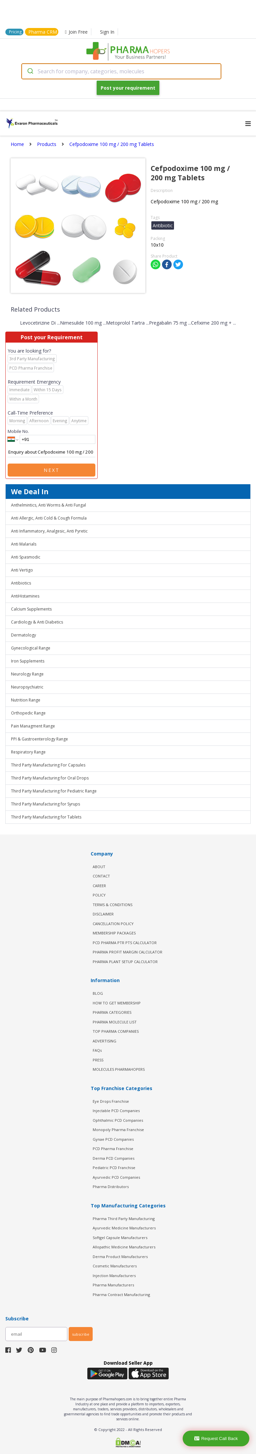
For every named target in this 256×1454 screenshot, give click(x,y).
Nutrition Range (25, 700)
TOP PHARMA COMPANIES (116, 1031)
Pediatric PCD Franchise (114, 1167)
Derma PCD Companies (113, 1158)
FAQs (97, 1050)
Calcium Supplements (31, 609)
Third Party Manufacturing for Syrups (45, 804)
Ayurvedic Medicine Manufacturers (124, 1227)
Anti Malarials (23, 544)
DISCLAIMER (103, 913)
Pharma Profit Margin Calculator (127, 951)
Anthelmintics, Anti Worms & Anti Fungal (48, 505)
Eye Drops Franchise (111, 1101)
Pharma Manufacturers (113, 1284)
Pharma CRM (42, 32)
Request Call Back (216, 1438)
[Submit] (30, 71)
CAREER (99, 885)
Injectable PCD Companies (116, 1110)
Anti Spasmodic (25, 557)
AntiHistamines (25, 596)
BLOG (98, 993)
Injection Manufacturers (114, 1275)
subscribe (80, 1334)
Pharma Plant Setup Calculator (125, 961)
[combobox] (121, 71)
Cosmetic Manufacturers (115, 1265)
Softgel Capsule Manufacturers (120, 1237)
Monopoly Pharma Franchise (118, 1129)
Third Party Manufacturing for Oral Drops (50, 778)
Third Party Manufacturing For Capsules (48, 765)
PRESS (98, 1059)
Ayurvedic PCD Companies (116, 1177)
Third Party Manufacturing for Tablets (46, 817)
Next (52, 470)
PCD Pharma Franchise (113, 1148)
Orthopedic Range (28, 713)
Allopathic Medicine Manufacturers (124, 1246)
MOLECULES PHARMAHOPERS (119, 1069)
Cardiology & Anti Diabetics (37, 622)
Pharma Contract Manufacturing (121, 1294)
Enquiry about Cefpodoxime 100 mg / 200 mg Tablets (51, 452)
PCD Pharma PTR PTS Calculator (125, 942)
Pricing (15, 32)
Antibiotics (21, 583)
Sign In (107, 32)
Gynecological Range (30, 648)
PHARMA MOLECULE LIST (115, 1021)
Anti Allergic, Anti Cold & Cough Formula (49, 518)
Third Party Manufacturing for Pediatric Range (54, 791)
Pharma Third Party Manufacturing (124, 1218)
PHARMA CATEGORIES (112, 1012)
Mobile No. (18, 431)
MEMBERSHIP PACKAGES (114, 932)
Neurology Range (27, 674)
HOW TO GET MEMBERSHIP (117, 1002)
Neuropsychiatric (27, 687)
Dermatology (23, 635)
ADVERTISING (104, 1040)
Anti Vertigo (22, 570)
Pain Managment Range (33, 726)
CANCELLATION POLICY (113, 923)
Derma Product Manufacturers (120, 1256)
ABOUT (99, 866)
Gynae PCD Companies (113, 1139)
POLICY (99, 894)
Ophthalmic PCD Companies (118, 1120)
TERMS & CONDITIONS (112, 904)
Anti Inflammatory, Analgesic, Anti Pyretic (49, 531)
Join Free (76, 32)
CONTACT (101, 875)
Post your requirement (128, 88)
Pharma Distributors (111, 1186)
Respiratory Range (28, 752)
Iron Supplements (27, 661)
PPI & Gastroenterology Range (39, 739)
